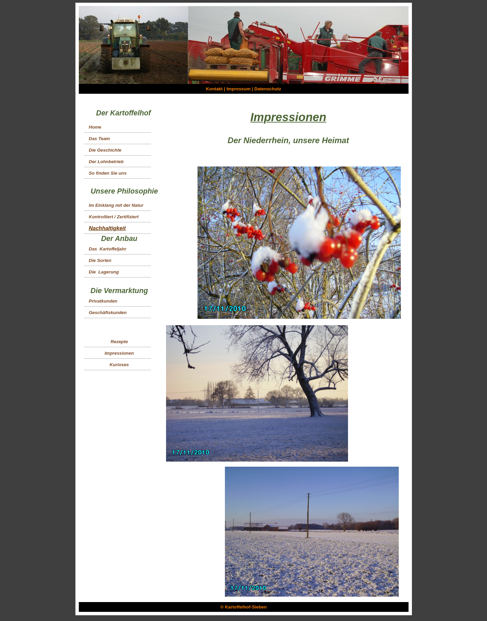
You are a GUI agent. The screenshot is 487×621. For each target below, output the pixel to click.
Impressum (239, 88)
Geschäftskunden (108, 312)
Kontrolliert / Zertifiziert (114, 216)
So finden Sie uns (108, 173)
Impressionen (119, 353)
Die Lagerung (104, 271)
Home (95, 127)
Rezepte (119, 341)
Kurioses (119, 364)
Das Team (99, 138)
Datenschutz (267, 88)
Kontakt (214, 88)
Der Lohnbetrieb (106, 161)
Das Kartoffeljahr (107, 248)
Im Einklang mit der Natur (116, 205)
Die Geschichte (105, 150)
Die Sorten (100, 260)
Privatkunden (103, 301)
